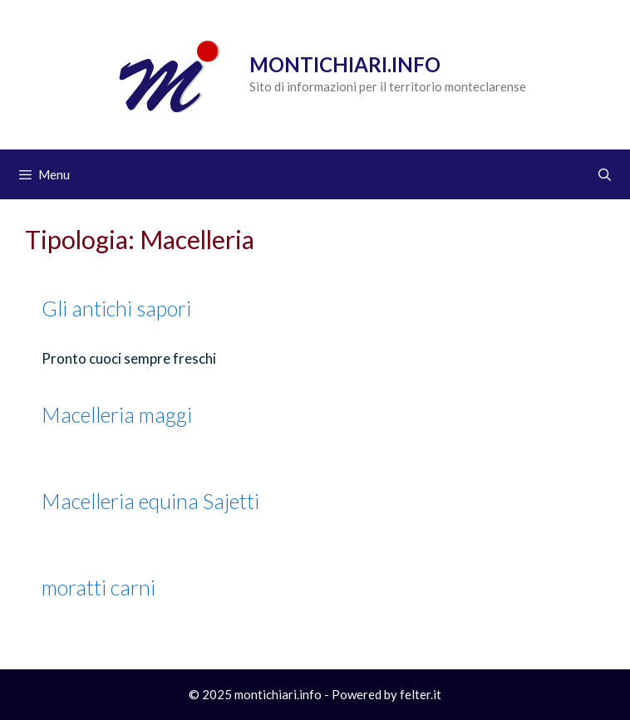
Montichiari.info (345, 64)
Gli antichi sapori (116, 308)
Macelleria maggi (117, 414)
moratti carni (98, 587)
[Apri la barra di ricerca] (604, 174)
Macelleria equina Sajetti (150, 500)
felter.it (420, 694)
